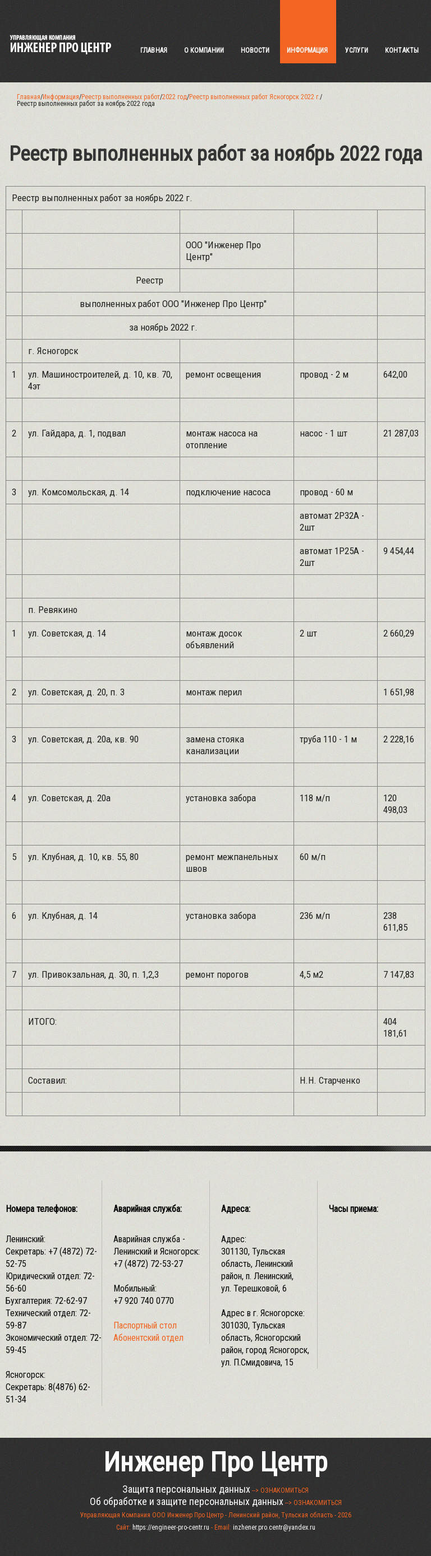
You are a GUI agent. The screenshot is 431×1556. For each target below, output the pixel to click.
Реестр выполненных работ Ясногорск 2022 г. (254, 97)
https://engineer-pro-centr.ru (170, 1527)
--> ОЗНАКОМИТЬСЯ (280, 1490)
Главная (28, 97)
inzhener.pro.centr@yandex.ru (274, 1527)
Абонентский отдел (148, 1337)
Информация (61, 97)
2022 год (174, 97)
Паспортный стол (145, 1325)
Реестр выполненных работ (120, 97)
